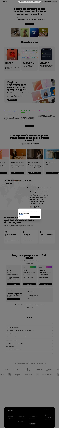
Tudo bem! (34, 217)
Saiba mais (21, 214)
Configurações (24, 217)
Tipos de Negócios (23, 1)
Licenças (29, 1)
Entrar (42, 1)
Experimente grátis (47, 1)
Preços (38, 1)
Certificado (34, 1)
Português (54, 1)
